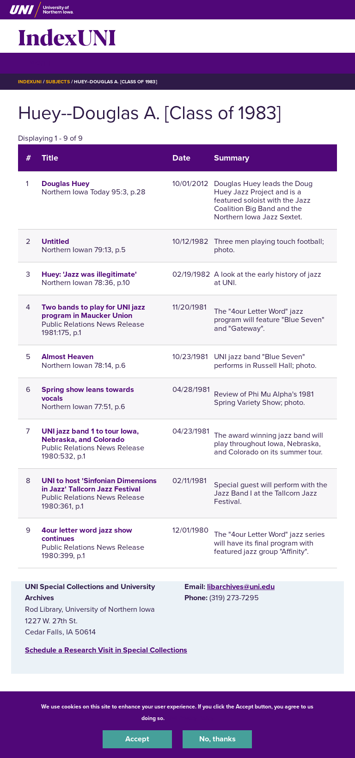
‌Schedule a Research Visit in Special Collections (106, 650)
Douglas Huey (65, 183)
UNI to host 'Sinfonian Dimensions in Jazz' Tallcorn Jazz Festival (99, 485)
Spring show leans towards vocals (88, 394)
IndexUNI (67, 36)
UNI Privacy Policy (190, 718)
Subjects (57, 82)
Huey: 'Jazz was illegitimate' (89, 274)
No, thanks (217, 739)
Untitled (55, 241)
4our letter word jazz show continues (87, 534)
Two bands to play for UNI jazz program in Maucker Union (93, 311)
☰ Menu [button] (34, 62)
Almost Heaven (67, 356)
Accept (137, 739)
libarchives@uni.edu (241, 586)
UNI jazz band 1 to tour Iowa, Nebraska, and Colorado (90, 435)
